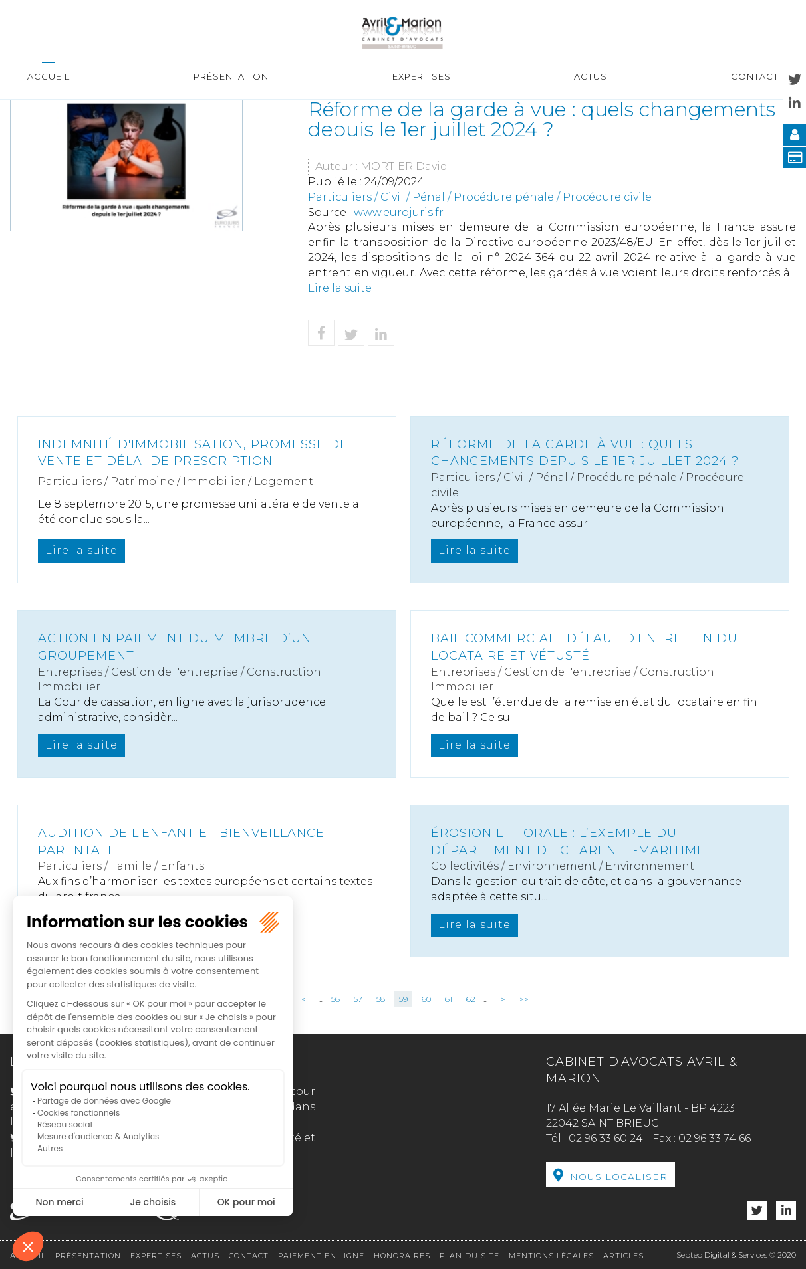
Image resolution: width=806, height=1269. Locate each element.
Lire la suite (340, 288)
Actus (590, 76)
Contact (755, 76)
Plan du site (469, 1255)
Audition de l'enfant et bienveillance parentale (181, 842)
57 (358, 999)
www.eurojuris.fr (399, 212)
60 (426, 999)
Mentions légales (551, 1255)
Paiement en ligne (321, 1255)
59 (403, 999)
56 (335, 999)
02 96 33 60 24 (606, 1138)
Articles (623, 1255)
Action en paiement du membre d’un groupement (174, 647)
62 (470, 999)
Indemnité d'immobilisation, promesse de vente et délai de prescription (193, 453)
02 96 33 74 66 (714, 1138)
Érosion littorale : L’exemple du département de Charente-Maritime (568, 842)
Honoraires (402, 1255)
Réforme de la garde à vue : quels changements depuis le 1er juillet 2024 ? (585, 453)
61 (448, 999)
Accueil (48, 76)
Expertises (421, 76)
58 (380, 999)
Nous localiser (619, 1177)
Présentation (231, 76)
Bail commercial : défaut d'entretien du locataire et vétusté (584, 647)
